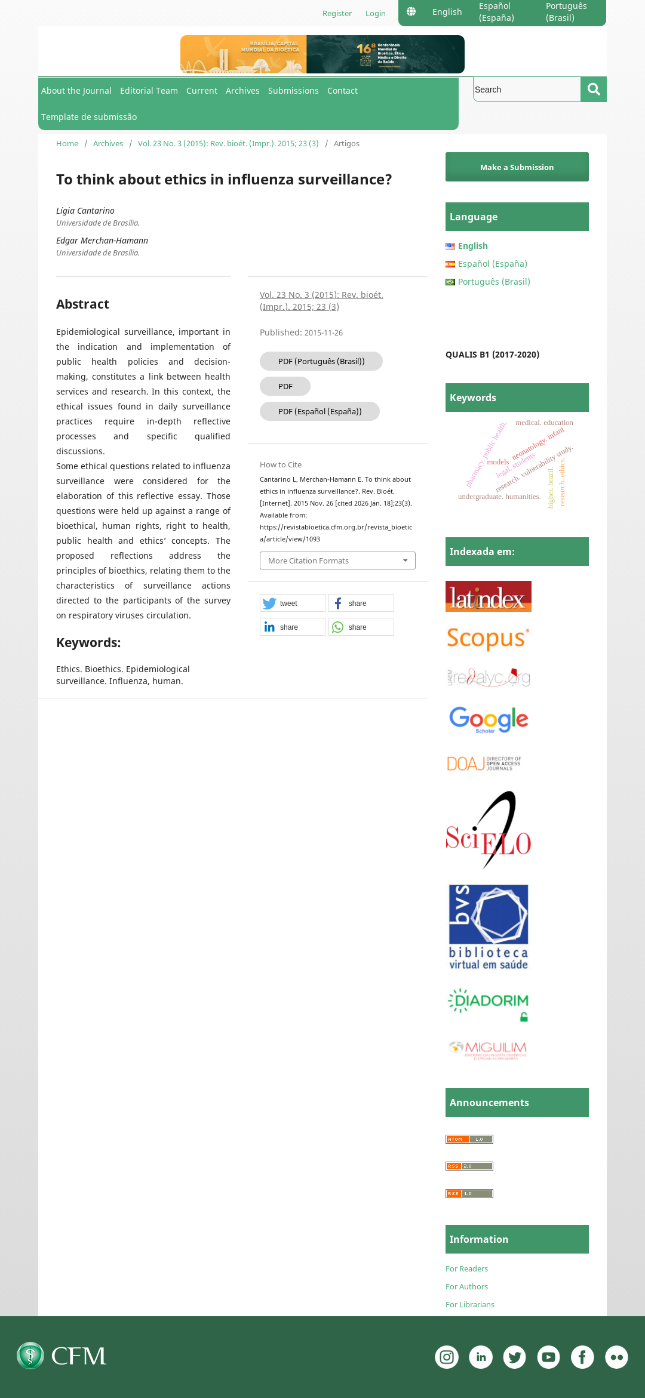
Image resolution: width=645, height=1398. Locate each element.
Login (376, 13)
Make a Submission (517, 167)
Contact (342, 90)
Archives (243, 90)
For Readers (467, 1268)
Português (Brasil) (566, 11)
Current (201, 90)
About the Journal (76, 90)
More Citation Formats (308, 560)
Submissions (293, 90)
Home (67, 143)
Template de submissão (89, 116)
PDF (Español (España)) (320, 411)
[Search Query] (527, 89)
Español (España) (496, 11)
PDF (285, 386)
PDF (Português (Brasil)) (321, 361)
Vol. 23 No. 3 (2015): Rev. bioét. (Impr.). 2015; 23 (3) (228, 143)
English (447, 11)
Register (337, 13)
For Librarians (470, 1304)
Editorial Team (149, 90)
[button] (292, 603)
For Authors (467, 1286)
